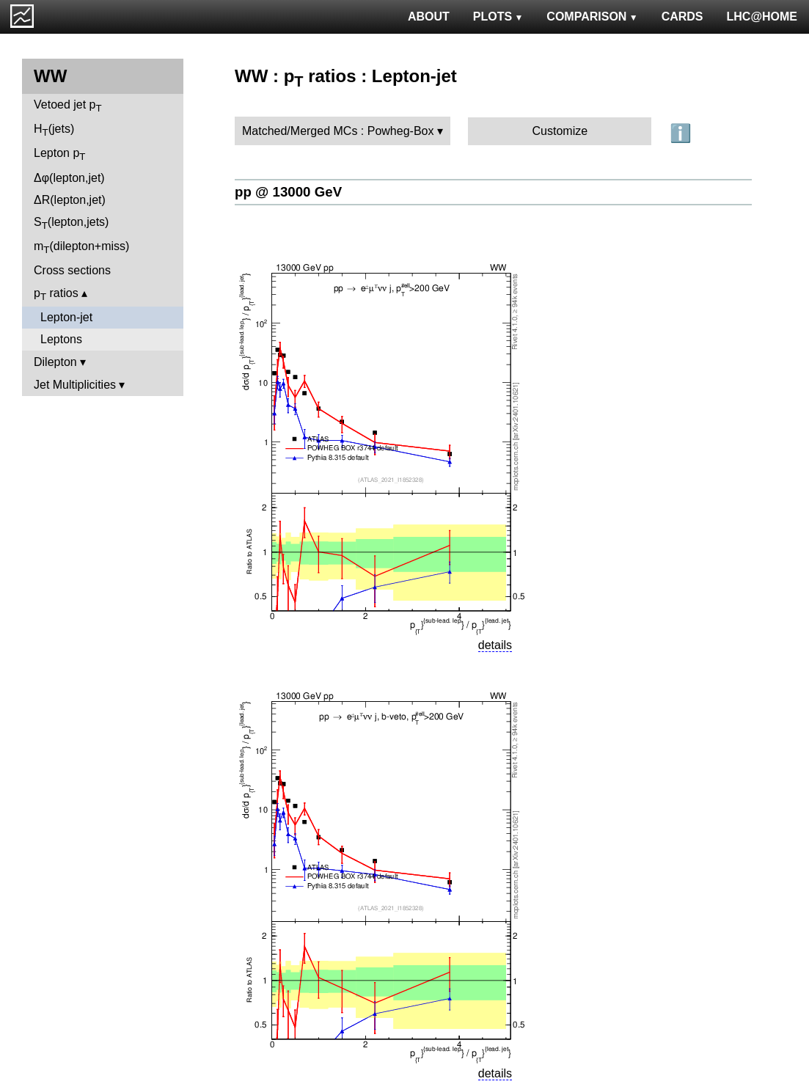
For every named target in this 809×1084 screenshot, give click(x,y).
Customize (560, 131)
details (495, 645)
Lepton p (59, 154)
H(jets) (54, 130)
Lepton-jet (66, 317)
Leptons (61, 339)
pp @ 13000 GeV (288, 191)
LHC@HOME (762, 16)
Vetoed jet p (68, 106)
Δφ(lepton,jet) (69, 178)
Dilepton (55, 362)
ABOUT (429, 16)
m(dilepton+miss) (81, 247)
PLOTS (498, 16)
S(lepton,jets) (71, 223)
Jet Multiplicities (75, 384)
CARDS (682, 16)
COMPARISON (591, 16)
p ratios (56, 294)
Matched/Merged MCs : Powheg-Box (337, 131)
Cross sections (72, 270)
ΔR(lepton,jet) (70, 200)
